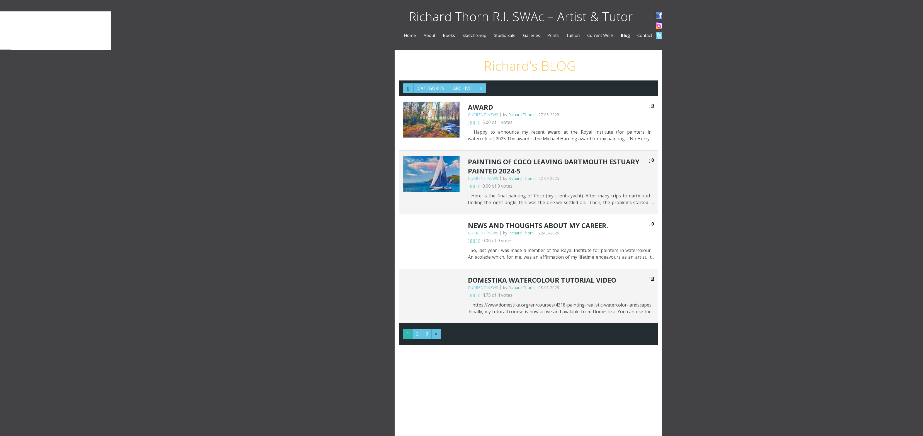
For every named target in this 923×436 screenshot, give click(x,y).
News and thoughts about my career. (538, 225)
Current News (483, 114)
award (480, 107)
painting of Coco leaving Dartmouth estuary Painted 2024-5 (553, 166)
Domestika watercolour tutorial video (542, 280)
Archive (462, 88)
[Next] (436, 334)
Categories (431, 88)
